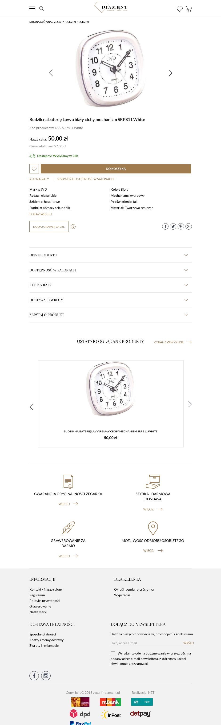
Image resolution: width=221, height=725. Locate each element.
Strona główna (40, 21)
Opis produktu (108, 255)
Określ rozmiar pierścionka (134, 582)
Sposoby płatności (42, 627)
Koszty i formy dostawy (46, 633)
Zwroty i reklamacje (44, 638)
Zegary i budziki (65, 21)
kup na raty (108, 284)
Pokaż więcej (40, 214)
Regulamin (37, 588)
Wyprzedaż (122, 588)
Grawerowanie (40, 599)
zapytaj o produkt (108, 314)
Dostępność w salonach (108, 270)
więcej (68, 497)
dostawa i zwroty (108, 300)
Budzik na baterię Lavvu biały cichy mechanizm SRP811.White (110, 432)
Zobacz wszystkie (173, 342)
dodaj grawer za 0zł (49, 226)
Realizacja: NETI (143, 685)
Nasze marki (38, 605)
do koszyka (116, 169)
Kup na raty (39, 179)
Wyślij (188, 636)
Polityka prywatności (44, 593)
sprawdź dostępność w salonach (85, 179)
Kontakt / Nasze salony (46, 582)
